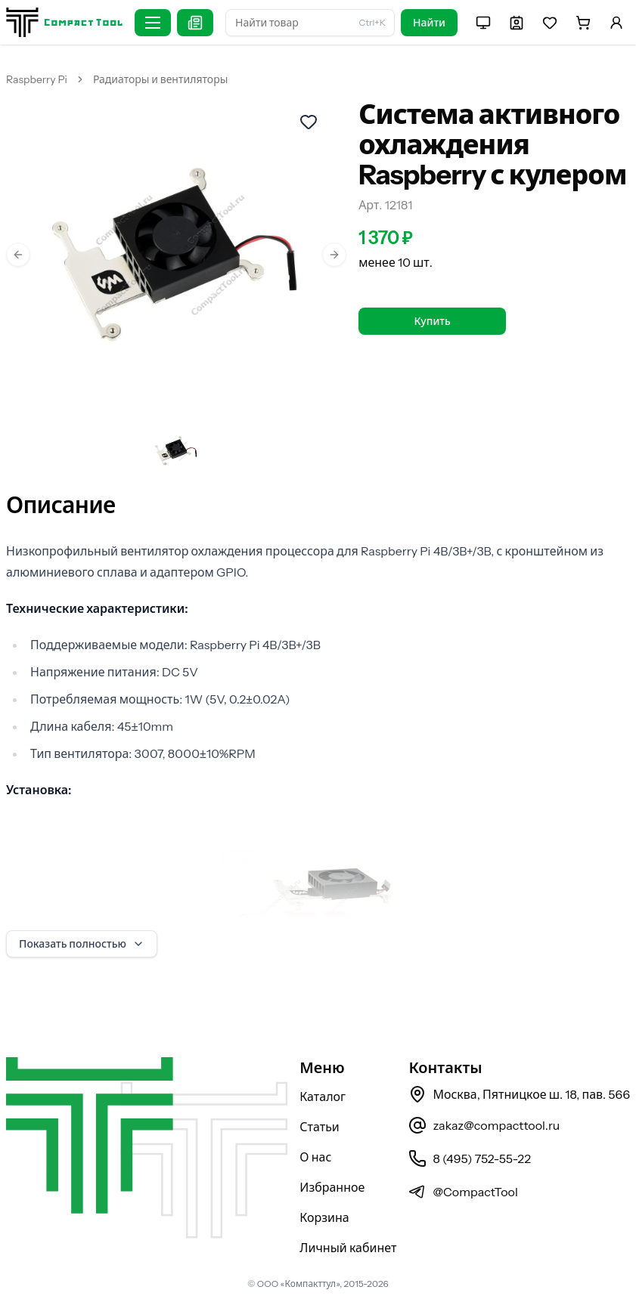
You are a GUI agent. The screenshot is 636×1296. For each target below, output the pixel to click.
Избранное (332, 1187)
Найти (429, 22)
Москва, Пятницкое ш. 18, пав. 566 (519, 1094)
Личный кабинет (347, 1247)
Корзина (324, 1217)
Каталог (322, 1096)
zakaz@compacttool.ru (484, 1125)
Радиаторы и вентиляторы (160, 79)
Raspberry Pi (36, 79)
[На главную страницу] (64, 22)
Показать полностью (81, 944)
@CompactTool (462, 1192)
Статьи (319, 1126)
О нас (315, 1157)
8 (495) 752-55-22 (469, 1158)
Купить (432, 321)
